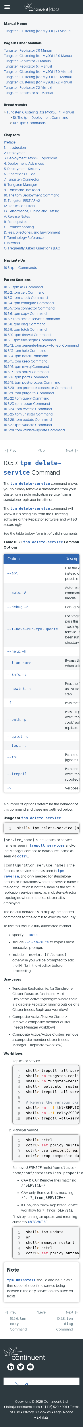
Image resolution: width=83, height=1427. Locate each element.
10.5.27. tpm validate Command (28, 425)
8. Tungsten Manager (20, 184)
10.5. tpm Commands (29, 123)
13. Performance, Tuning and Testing (31, 211)
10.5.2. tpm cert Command (24, 292)
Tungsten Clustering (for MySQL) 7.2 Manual (38, 82)
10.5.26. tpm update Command (28, 419)
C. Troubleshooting (19, 227)
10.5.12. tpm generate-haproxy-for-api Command (41, 345)
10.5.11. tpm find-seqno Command (30, 340)
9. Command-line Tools (22, 190)
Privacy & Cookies (37, 1412)
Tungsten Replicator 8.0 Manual (28, 93)
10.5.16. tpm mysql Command (26, 366)
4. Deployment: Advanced (24, 163)
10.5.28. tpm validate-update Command (34, 430)
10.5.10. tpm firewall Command (27, 334)
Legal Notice (63, 1412)
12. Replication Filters (19, 206)
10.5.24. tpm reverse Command (28, 409)
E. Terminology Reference (24, 237)
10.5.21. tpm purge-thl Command (29, 393)
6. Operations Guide (19, 174)
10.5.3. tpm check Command (26, 297)
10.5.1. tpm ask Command (23, 287)
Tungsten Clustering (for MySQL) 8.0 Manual (38, 55)
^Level (41, 1312)
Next (69, 450)
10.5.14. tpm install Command (26, 356)
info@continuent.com (23, 1406)
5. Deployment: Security (22, 168)
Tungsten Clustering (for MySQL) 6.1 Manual (37, 77)
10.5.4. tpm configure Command (29, 303)
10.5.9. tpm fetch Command (25, 329)
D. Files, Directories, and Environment (32, 232)
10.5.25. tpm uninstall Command (28, 414)
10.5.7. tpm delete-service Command (32, 319)
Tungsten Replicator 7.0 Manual (28, 50)
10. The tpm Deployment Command (40, 117)
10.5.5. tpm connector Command (29, 308)
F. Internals (12, 243)
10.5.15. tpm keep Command (26, 361)
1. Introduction (15, 147)
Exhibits (42, 1417)
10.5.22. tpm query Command (26, 398)
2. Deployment (15, 153)
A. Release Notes (17, 216)
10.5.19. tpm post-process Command (32, 382)
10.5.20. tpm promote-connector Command (38, 387)
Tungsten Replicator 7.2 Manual (28, 87)
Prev (13, 450)
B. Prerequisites (15, 221)
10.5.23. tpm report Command (27, 403)
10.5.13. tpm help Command (25, 350)
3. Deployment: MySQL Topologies (31, 158)
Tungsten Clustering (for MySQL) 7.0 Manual (38, 71)
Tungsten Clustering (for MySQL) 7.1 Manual (37, 31)
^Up (41, 450)
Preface (9, 142)
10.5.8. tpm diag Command (25, 324)
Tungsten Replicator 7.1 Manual (27, 61)
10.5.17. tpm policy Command (26, 372)
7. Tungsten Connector (21, 179)
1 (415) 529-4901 (55, 1406)
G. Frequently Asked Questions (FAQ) (33, 248)
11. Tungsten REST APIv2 (22, 200)
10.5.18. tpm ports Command (26, 377)
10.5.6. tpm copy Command (25, 313)
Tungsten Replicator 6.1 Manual (28, 66)
